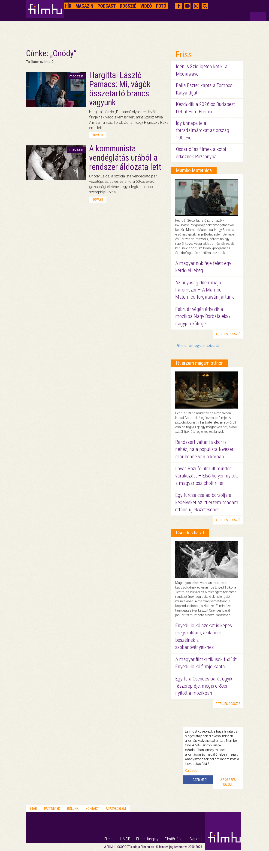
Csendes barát (190, 533)
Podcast (106, 6)
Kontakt (92, 809)
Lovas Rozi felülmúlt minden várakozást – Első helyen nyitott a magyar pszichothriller (206, 476)
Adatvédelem (116, 809)
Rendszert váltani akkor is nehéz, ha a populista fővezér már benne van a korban (204, 449)
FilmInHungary (147, 838)
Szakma (196, 838)
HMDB (125, 838)
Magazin (84, 6)
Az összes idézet (228, 782)
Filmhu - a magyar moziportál (198, 345)
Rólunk (73, 809)
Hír (68, 6)
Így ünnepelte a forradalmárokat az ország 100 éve (202, 130)
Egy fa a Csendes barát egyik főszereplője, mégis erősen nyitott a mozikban (204, 686)
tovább (98, 135)
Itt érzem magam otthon (200, 363)
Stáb (33, 809)
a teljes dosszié (227, 334)
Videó (146, 6)
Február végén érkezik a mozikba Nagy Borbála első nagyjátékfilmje (202, 316)
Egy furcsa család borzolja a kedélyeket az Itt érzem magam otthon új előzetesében (206, 502)
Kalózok (191, 770)
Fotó (161, 6)
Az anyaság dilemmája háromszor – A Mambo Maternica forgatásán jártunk (204, 290)
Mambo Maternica (194, 170)
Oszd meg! (200, 780)
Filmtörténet (174, 838)
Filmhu (109, 838)
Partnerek (52, 809)
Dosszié (128, 6)
